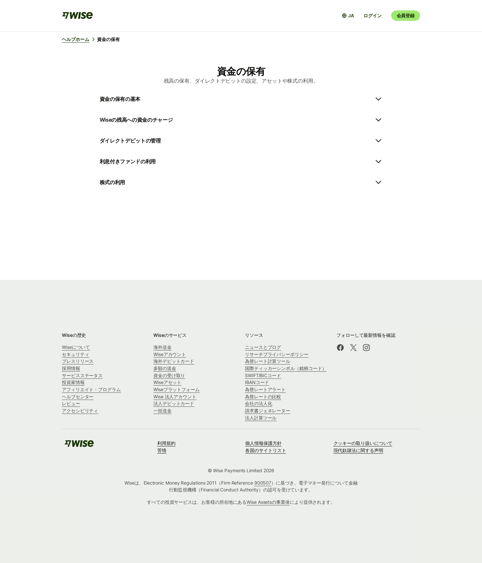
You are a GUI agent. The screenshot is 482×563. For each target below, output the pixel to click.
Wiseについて (76, 347)
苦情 (161, 450)
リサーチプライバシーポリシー (276, 354)
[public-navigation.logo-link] (79, 445)
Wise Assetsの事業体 (268, 502)
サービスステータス (82, 375)
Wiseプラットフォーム (176, 389)
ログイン (372, 15)
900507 (263, 483)
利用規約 (166, 443)
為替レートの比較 (263, 396)
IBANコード (257, 382)
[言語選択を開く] (348, 15)
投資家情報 (73, 382)
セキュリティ (75, 354)
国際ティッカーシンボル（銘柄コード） (286, 368)
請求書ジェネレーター (267, 410)
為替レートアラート (265, 389)
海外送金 (162, 347)
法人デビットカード (173, 403)
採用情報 (71, 368)
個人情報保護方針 (263, 443)
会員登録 (406, 15)
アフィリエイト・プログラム (91, 389)
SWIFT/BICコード (263, 375)
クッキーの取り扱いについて (362, 443)
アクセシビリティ (80, 410)
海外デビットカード (173, 361)
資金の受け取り (169, 375)
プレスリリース (77, 361)
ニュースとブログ (263, 347)
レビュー (71, 403)
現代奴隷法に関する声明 (358, 450)
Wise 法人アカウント (174, 396)
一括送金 (162, 410)
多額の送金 (164, 368)
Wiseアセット (167, 382)
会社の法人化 (258, 403)
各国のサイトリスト (265, 450)
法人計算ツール (260, 417)
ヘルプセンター (77, 396)
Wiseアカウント (169, 354)
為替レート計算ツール (267, 361)
